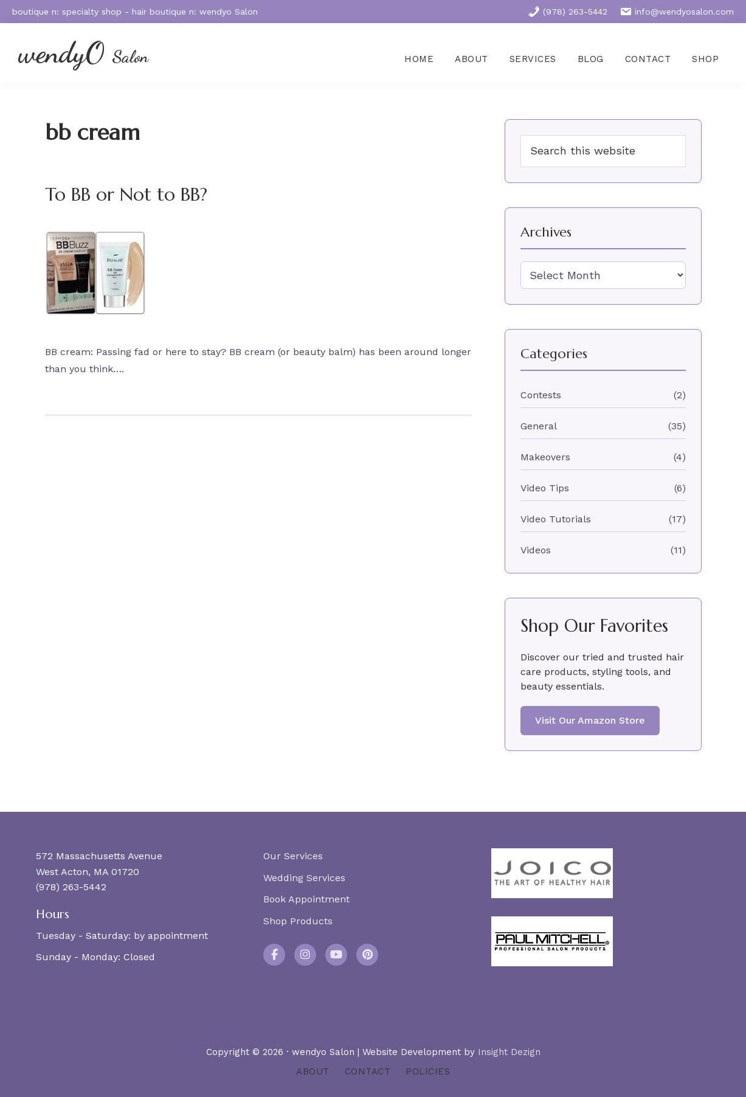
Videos (535, 550)
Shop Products (298, 921)
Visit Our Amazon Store (590, 720)
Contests (540, 395)
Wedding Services (304, 878)
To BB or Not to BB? (126, 194)
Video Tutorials (555, 519)
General (538, 426)
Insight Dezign (509, 1052)
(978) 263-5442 (567, 11)
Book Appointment (306, 899)
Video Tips (544, 488)
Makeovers (545, 457)
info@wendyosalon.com (677, 11)
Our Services (293, 856)
